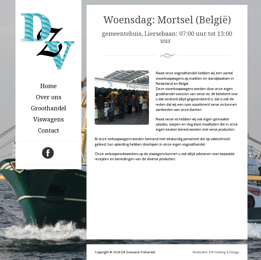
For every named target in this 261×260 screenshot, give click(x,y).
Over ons (48, 97)
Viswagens (48, 119)
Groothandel (48, 108)
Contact (48, 130)
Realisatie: (201, 252)
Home (48, 86)
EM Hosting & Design (224, 252)
